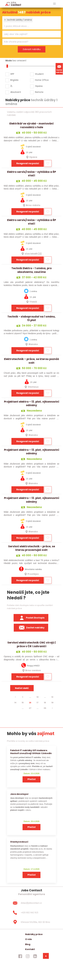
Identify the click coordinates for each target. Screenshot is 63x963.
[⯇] (15, 697)
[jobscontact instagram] (27, 956)
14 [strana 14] (15, 702)
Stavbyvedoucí (19, 841)
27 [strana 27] (30, 708)
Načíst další (22, 688)
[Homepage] (13, 3)
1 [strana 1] (22, 697)
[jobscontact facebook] (20, 956)
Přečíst (31, 779)
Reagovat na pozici (27, 163)
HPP (12, 74)
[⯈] (52, 708)
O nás (28, 939)
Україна (39, 86)
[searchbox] (29, 26)
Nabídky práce (34, 934)
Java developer (19, 794)
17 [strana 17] (37, 702)
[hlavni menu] (54, 4)
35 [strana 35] (45, 708)
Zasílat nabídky (59, 68)
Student (39, 74)
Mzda (8, 60)
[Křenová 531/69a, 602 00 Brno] (31, 922)
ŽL (11, 86)
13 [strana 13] (52, 697)
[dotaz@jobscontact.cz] (31, 903)
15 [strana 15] (23, 702)
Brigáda (14, 80)
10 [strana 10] (37, 697)
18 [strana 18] (45, 702)
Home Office (42, 80)
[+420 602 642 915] (31, 912)
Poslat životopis (31, 618)
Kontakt (30, 949)
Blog (27, 944)
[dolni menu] (46, 956)
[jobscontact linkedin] (35, 956)
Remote (39, 92)
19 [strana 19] (52, 702)
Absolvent (15, 92)
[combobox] (31, 22)
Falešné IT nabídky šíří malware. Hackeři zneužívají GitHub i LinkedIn (31, 752)
